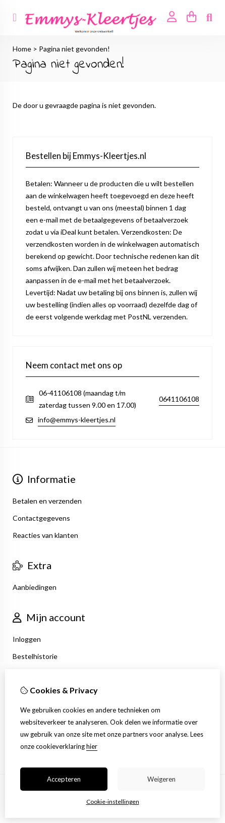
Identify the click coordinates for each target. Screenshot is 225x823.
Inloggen (27, 639)
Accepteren (64, 779)
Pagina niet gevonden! (74, 48)
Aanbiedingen (35, 587)
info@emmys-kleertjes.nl (77, 419)
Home (22, 48)
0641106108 (179, 399)
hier (91, 746)
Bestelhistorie (35, 656)
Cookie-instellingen (112, 801)
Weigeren (161, 779)
